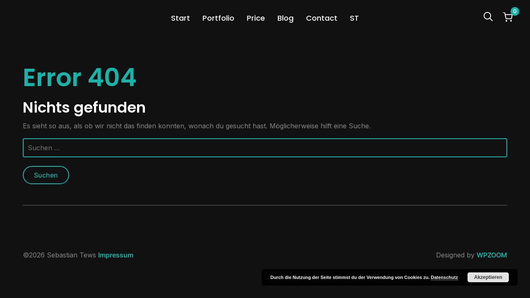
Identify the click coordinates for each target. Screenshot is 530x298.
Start (180, 18)
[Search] (488, 15)
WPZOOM (492, 255)
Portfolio (218, 18)
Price (256, 18)
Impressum (115, 255)
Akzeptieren (488, 277)
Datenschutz (444, 277)
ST (354, 18)
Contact (321, 18)
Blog (285, 18)
